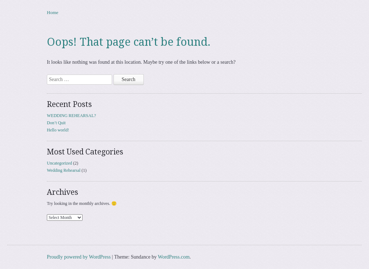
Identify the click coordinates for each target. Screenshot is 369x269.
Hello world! (58, 130)
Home (52, 12)
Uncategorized (59, 163)
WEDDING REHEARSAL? (71, 115)
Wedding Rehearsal (63, 170)
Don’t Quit (56, 122)
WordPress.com (174, 257)
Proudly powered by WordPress (79, 257)
